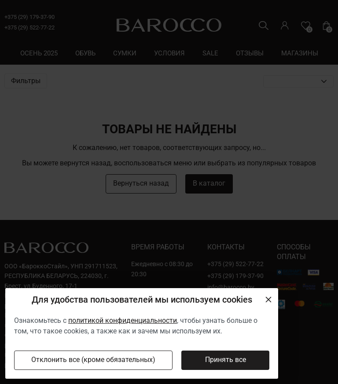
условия (169, 53)
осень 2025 (39, 53)
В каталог (209, 183)
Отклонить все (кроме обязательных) (93, 359)
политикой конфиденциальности (122, 320)
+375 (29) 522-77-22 (29, 27)
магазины (299, 53)
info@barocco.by (230, 287)
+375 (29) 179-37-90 (29, 17)
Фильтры (25, 81)
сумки (124, 53)
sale (210, 53)
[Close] (268, 300)
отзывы (250, 53)
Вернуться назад (141, 183)
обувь (85, 53)
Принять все (225, 359)
